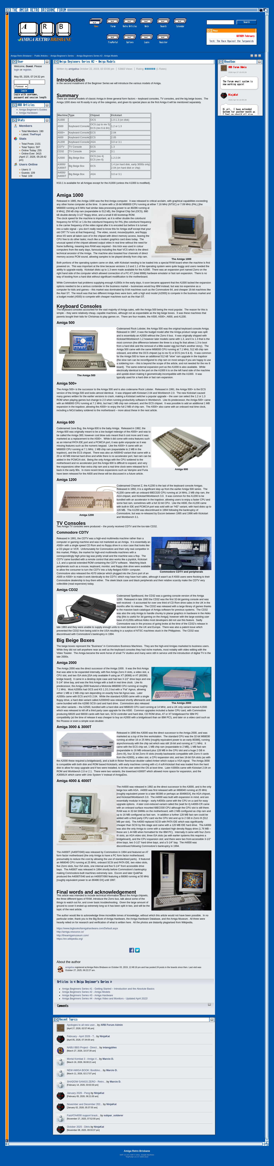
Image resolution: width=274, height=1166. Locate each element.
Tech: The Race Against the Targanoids (231, 41)
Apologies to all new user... (81, 1025)
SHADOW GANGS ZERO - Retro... (86, 1081)
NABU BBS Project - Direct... (83, 1047)
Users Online (28, 164)
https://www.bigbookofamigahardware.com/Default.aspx (87, 928)
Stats (21, 120)
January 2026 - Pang (78, 1093)
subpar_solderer (113, 1115)
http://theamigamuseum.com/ (73, 935)
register (27, 69)
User (20, 61)
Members (25, 125)
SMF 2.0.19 (124, 1155)
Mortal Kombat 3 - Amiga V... (82, 1059)
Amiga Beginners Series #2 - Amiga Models (87, 61)
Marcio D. (108, 1059)
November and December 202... (84, 1104)
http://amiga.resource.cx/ (70, 931)
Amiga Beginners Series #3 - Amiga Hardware (87, 995)
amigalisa (73, 69)
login (16, 69)
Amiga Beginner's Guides (33, 109)
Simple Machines (147, 1155)
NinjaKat (233, 95)
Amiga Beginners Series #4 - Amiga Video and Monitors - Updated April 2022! (105, 998)
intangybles (110, 1047)
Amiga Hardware (28, 112)
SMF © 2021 (135, 1155)
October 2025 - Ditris (78, 1126)
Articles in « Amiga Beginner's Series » (84, 981)
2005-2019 (144, 1157)
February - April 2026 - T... (81, 1036)
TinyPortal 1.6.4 (132, 1157)
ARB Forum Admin (237, 67)
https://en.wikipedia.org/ (70, 938)
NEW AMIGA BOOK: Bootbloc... (84, 1070)
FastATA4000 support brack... (83, 1115)
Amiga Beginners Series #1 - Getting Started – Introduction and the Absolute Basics (108, 988)
